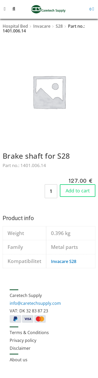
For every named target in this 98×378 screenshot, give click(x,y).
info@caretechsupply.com (35, 303)
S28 (59, 26)
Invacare (41, 26)
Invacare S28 (63, 261)
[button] (8, 9)
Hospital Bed (15, 26)
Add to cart (78, 190)
